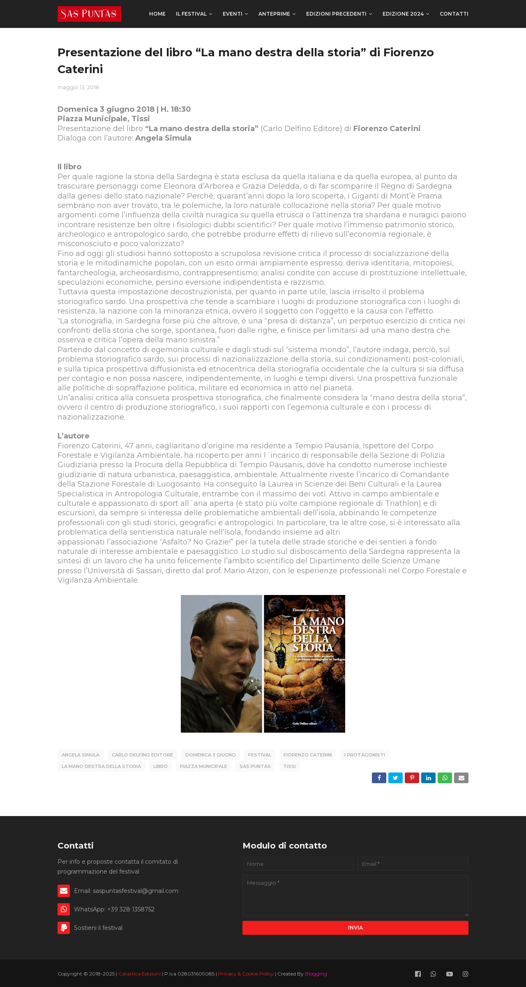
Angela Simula (80, 755)
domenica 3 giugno (210, 755)
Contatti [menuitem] (454, 14)
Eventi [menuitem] (232, 14)
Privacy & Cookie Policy (246, 972)
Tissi (289, 765)
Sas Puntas (255, 765)
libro (160, 765)
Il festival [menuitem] (191, 14)
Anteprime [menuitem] (274, 14)
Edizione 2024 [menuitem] (403, 14)
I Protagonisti (364, 755)
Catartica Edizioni (140, 972)
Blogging (316, 972)
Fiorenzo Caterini (308, 755)
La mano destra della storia (101, 765)
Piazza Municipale (203, 765)
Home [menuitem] (157, 14)
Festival (259, 755)
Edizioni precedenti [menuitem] (336, 14)
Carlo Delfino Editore (142, 755)
